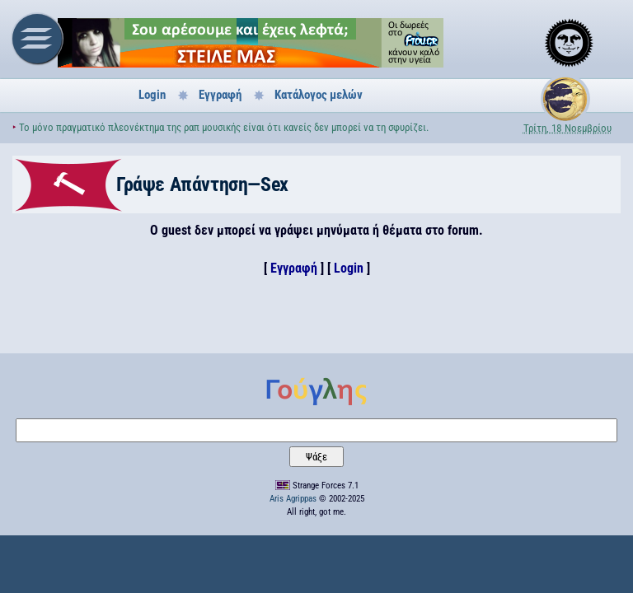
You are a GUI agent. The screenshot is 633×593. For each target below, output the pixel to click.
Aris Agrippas (293, 498)
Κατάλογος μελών (318, 94)
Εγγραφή (220, 94)
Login (152, 94)
